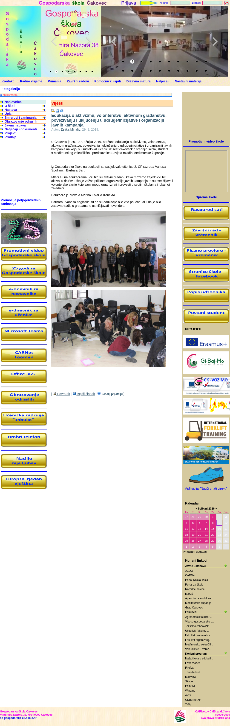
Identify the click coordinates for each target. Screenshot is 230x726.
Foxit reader (192, 663)
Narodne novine (195, 589)
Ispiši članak (83, 394)
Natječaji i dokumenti (21, 129)
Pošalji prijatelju (111, 394)
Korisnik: (164, 3)
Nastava (11, 110)
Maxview (190, 676)
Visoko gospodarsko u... (200, 621)
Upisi (8, 113)
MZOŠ (189, 593)
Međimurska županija (198, 603)
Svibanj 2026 (206, 508)
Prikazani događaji (195, 551)
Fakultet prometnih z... (199, 635)
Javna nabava (15, 125)
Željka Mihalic (70, 129)
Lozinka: (196, 3)
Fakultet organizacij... (198, 640)
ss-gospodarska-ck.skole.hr (18, 718)
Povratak (61, 394)
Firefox (189, 667)
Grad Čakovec (194, 607)
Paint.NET (191, 686)
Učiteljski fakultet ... (197, 630)
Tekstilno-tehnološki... (198, 626)
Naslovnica (10, 94)
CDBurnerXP (193, 699)
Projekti (10, 133)
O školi (10, 106)
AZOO (189, 570)
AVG (188, 695)
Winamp (190, 690)
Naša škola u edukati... (199, 658)
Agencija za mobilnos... (199, 598)
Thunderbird (192, 672)
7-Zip (188, 704)
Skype (189, 681)
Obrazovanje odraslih (21, 121)
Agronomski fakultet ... (199, 617)
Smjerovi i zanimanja (21, 117)
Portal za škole (194, 584)
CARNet (190, 575)
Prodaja (10, 137)
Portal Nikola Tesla (196, 580)
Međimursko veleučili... (199, 644)
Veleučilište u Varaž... (198, 649)
